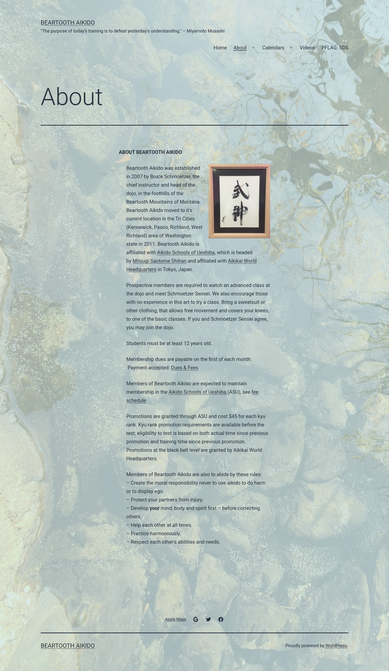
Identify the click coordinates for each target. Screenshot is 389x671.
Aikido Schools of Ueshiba (186, 252)
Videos (307, 48)
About (240, 48)
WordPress (336, 645)
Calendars (273, 48)
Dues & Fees (184, 368)
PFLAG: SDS (335, 48)
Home (220, 48)
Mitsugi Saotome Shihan (160, 261)
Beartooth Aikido (68, 22)
